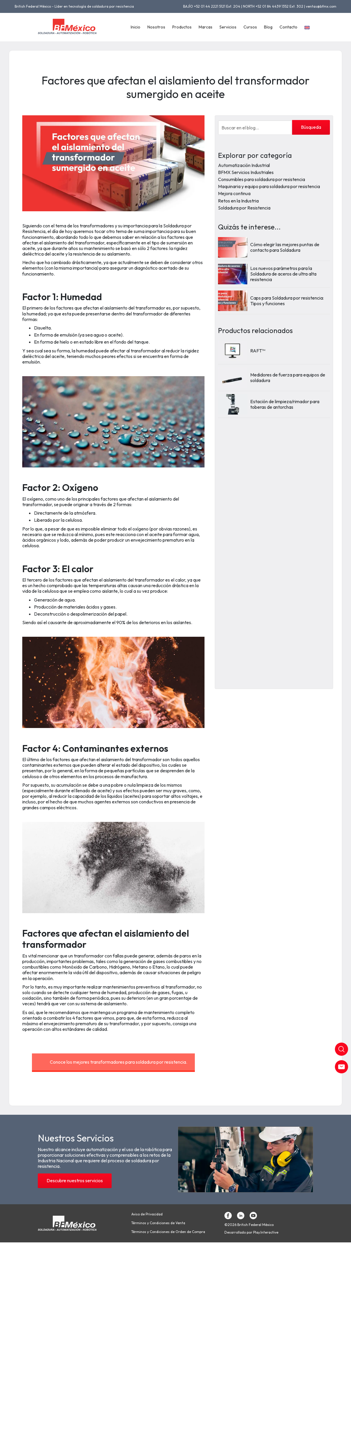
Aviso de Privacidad (147, 1214)
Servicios (227, 27)
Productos (182, 27)
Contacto (288, 27)
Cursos (250, 27)
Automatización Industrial (244, 165)
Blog (268, 27)
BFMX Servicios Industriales (246, 172)
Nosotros (156, 27)
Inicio (135, 27)
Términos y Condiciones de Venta (158, 1223)
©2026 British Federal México (249, 1225)
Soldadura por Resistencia (244, 208)
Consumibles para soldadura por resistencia (261, 179)
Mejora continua (234, 193)
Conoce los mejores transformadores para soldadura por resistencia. (118, 1062)
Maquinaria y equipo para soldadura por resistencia (269, 186)
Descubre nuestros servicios (75, 1180)
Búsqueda (311, 127)
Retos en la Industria (238, 201)
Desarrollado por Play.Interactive (251, 1232)
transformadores (97, 226)
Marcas (205, 27)
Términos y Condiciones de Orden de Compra (168, 1232)
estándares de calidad (84, 1029)
